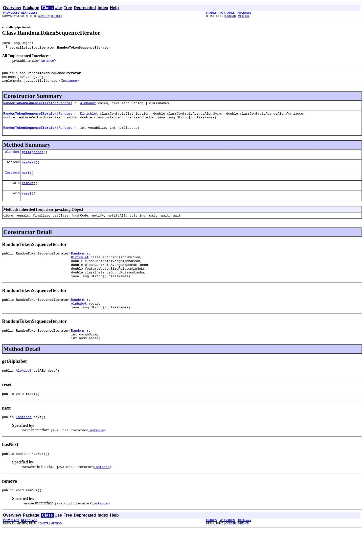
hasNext (29, 169)
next (26, 181)
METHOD (56, 16)
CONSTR (43, 16)
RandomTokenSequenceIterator (30, 106)
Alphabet (88, 106)
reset (27, 203)
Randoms (65, 106)
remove (28, 192)
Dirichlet (89, 118)
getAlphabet (32, 158)
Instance (47, 61)
